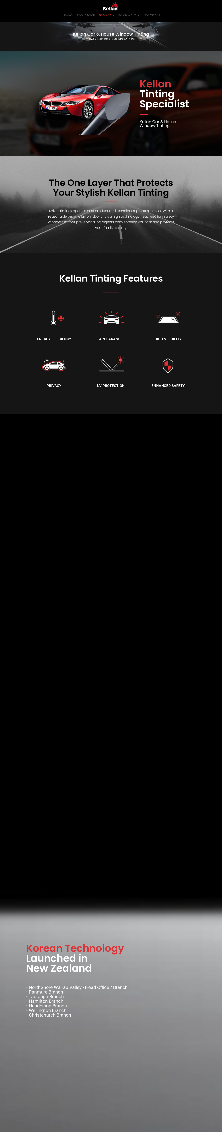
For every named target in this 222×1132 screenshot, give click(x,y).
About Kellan (86, 15)
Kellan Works (127, 15)
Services (105, 15)
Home (68, 15)
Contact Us (152, 15)
